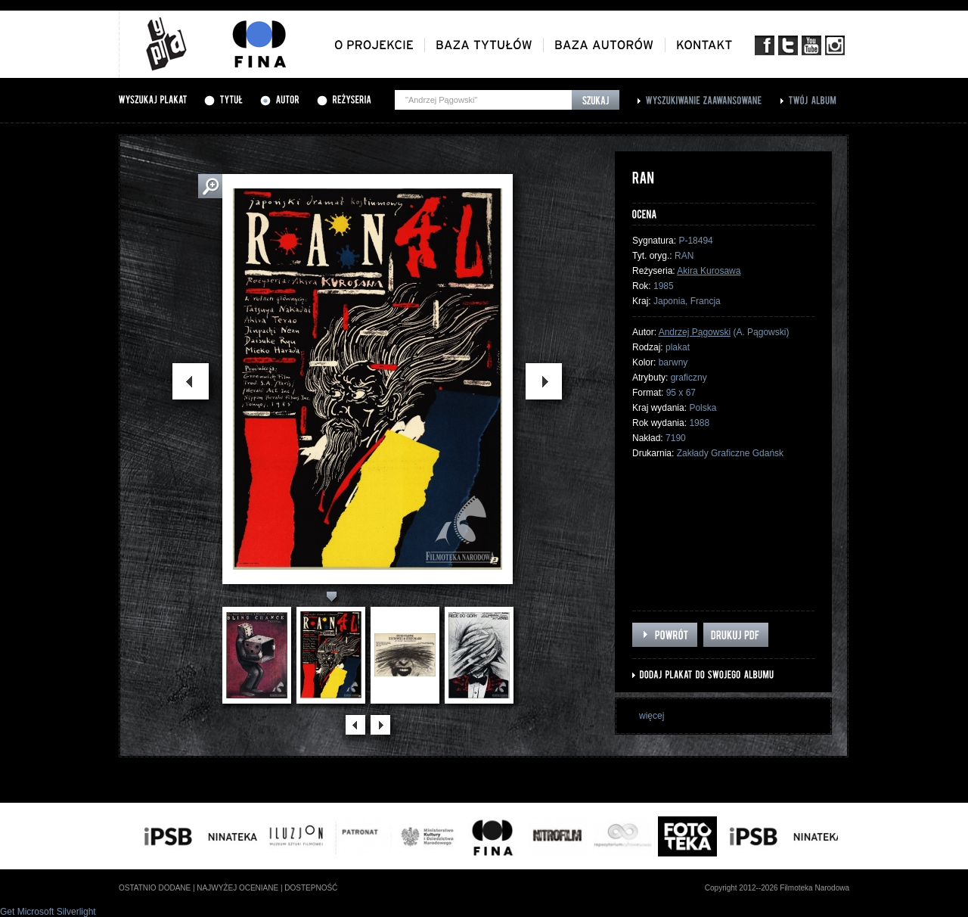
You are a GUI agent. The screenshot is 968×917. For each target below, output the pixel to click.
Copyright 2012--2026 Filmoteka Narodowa (777, 888)
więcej (651, 715)
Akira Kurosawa (708, 271)
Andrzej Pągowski (695, 332)
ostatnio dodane (155, 888)
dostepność (310, 888)
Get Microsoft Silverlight (48, 911)
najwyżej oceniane (237, 888)
